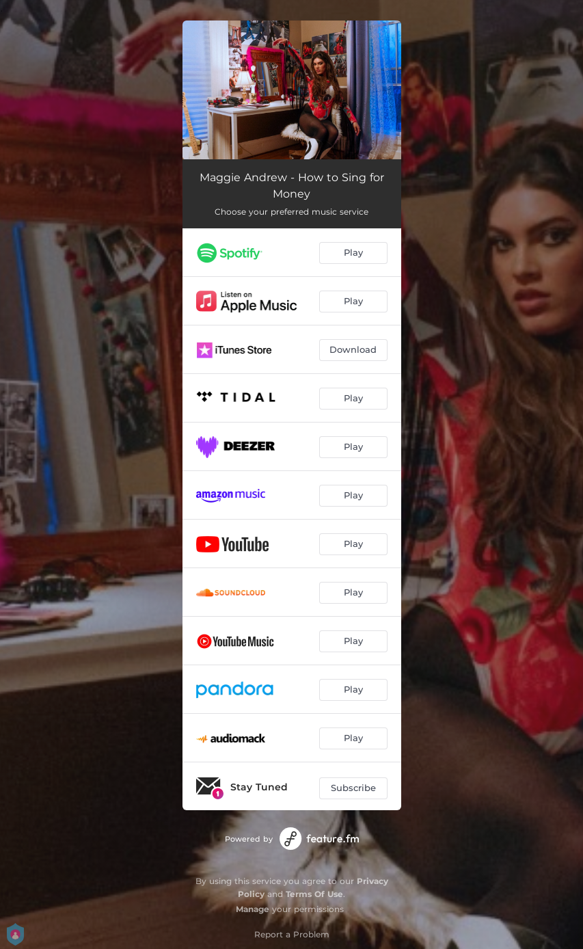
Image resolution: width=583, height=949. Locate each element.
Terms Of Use (314, 894)
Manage (252, 909)
